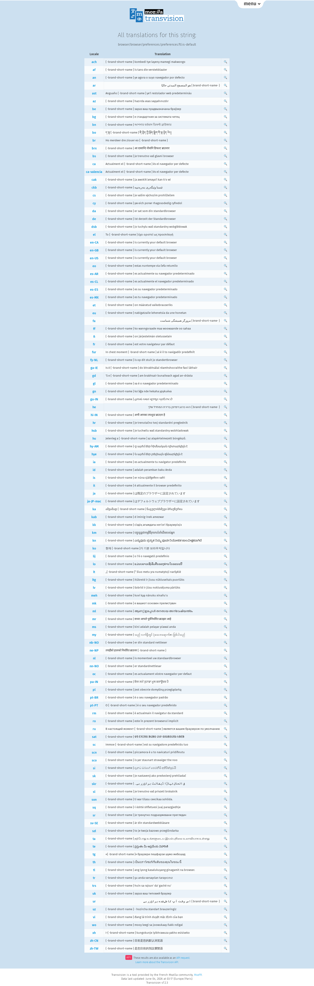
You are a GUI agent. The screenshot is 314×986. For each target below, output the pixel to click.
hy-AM (94, 446)
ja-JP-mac (94, 501)
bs (94, 156)
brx (94, 148)
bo (94, 133)
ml (94, 611)
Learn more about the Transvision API (156, 962)
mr (94, 619)
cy (94, 203)
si (94, 768)
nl (94, 658)
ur (94, 901)
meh (94, 595)
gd (94, 376)
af (94, 70)
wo (94, 925)
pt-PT (94, 705)
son (94, 800)
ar (94, 85)
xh (94, 933)
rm (94, 713)
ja (94, 493)
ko (94, 548)
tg (94, 854)
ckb (94, 187)
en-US (94, 258)
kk (94, 525)
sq (94, 807)
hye (94, 454)
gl (94, 384)
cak (94, 180)
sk (94, 776)
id (94, 470)
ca (94, 164)
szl (94, 831)
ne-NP (94, 650)
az (94, 101)
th (94, 862)
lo (94, 564)
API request (182, 957)
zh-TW (94, 948)
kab (94, 517)
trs (94, 886)
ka (94, 509)
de (94, 219)
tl (94, 870)
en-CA (94, 242)
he (94, 407)
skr (94, 784)
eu (94, 313)
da (94, 211)
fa (94, 321)
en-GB (94, 250)
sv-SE (94, 823)
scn (94, 752)
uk (94, 894)
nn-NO (94, 666)
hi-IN (94, 415)
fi (94, 337)
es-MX (94, 297)
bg (94, 117)
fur (94, 352)
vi (94, 917)
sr (94, 815)
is (94, 478)
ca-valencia (94, 172)
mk (94, 603)
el (94, 235)
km (94, 533)
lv (94, 588)
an (94, 78)
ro (94, 721)
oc (94, 674)
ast (94, 93)
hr (94, 423)
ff (94, 329)
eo (94, 266)
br (94, 140)
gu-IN (94, 399)
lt (94, 572)
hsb (94, 431)
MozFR (198, 974)
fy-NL (94, 360)
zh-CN (94, 941)
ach (94, 62)
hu (94, 438)
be (94, 109)
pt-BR (94, 697)
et (94, 305)
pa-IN (94, 682)
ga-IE (94, 368)
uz (94, 909)
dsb (94, 227)
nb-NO (94, 643)
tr (94, 878)
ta (94, 839)
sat (94, 737)
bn (94, 125)
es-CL (94, 282)
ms (94, 627)
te (94, 846)
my (94, 635)
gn (94, 391)
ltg (94, 580)
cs (94, 195)
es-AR (94, 274)
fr (94, 344)
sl (94, 792)
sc (94, 745)
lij (94, 556)
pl (94, 690)
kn (94, 540)
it (94, 486)
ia (94, 462)
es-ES (94, 290)
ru (94, 729)
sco (94, 760)
